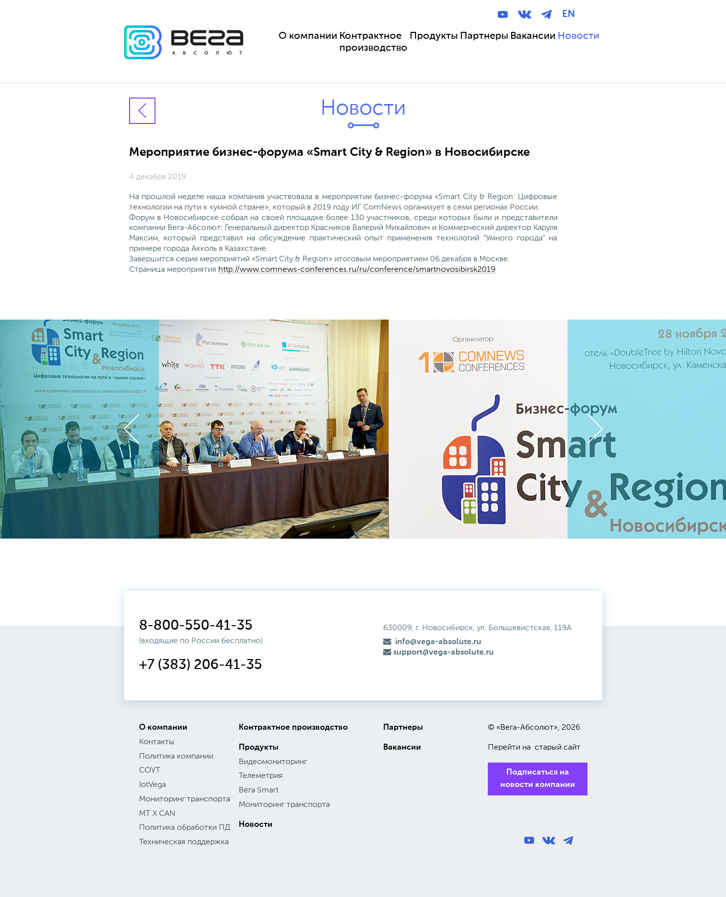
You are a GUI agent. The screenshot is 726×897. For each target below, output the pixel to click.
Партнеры (403, 728)
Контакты (156, 742)
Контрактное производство (293, 728)
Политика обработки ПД (184, 828)
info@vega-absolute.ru (432, 642)
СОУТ (149, 771)
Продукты (259, 748)
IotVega (152, 785)
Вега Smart (259, 790)
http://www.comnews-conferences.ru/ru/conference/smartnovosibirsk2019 (356, 270)
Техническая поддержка (184, 842)
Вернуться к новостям (142, 111)
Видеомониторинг (273, 762)
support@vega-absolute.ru (438, 653)
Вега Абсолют (183, 51)
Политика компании (176, 757)
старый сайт (558, 748)
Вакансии (402, 748)
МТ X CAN (157, 814)
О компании (163, 728)
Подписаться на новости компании (537, 779)
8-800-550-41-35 (196, 626)
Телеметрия (261, 776)
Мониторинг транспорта (184, 799)
